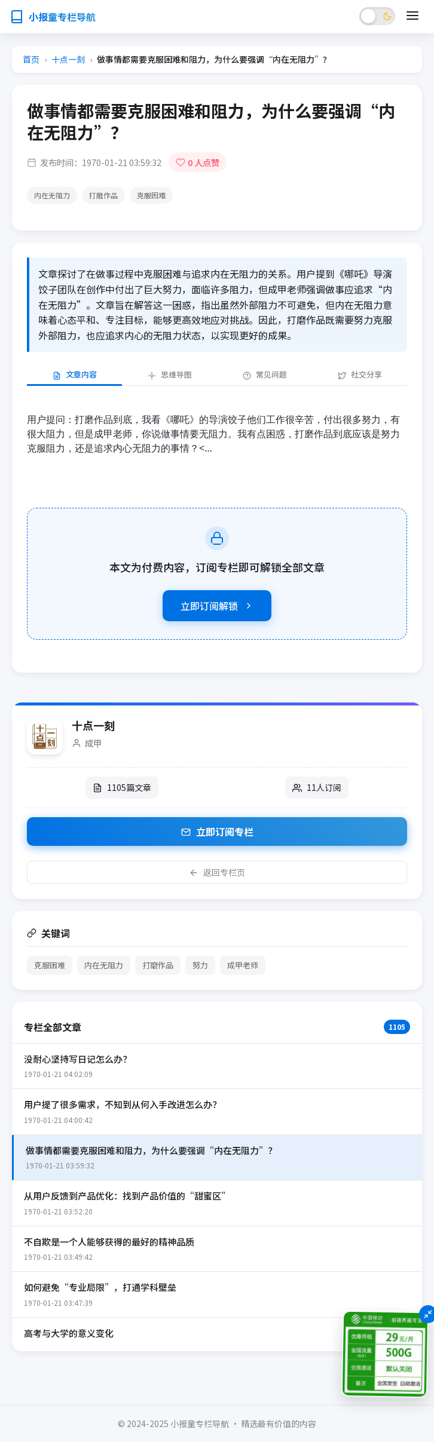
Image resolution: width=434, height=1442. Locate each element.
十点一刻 (68, 59)
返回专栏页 (217, 872)
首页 (31, 59)
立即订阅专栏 (217, 831)
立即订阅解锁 (217, 606)
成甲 (93, 743)
